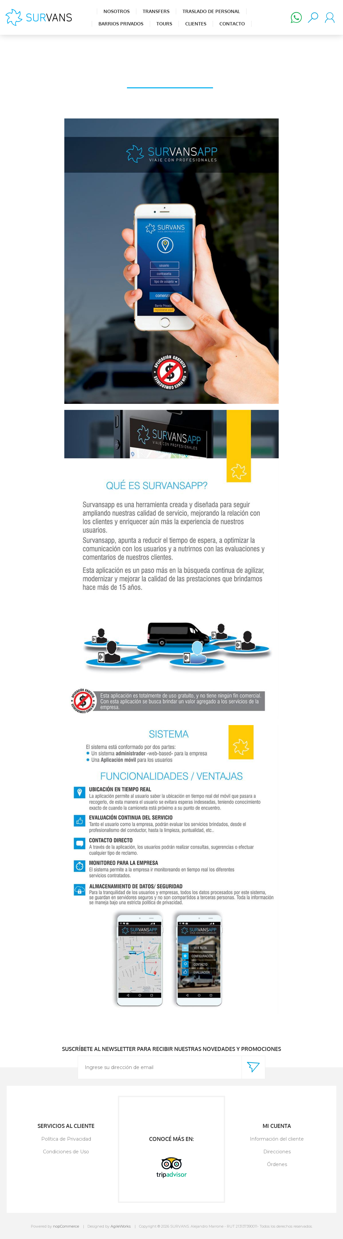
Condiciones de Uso (66, 1152)
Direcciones (277, 1152)
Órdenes (277, 1164)
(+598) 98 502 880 (296, 17)
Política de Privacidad (66, 1139)
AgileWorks (121, 1226)
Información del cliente (277, 1139)
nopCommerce (66, 1226)
